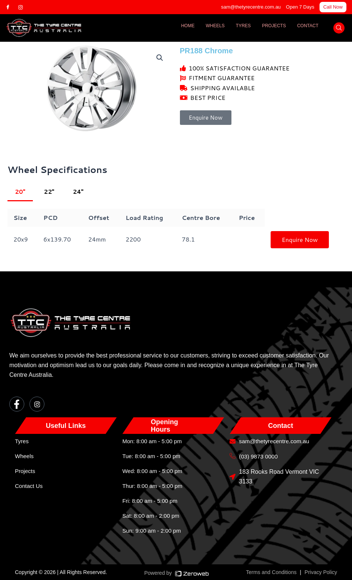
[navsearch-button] (339, 28)
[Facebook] (11, 7)
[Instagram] (23, 7)
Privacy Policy (321, 572)
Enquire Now (300, 240)
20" (20, 191)
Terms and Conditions (271, 572)
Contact (307, 25)
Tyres (243, 25)
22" (49, 191)
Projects (274, 25)
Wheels (215, 25)
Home (187, 25)
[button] (159, 58)
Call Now (333, 7)
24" (79, 191)
